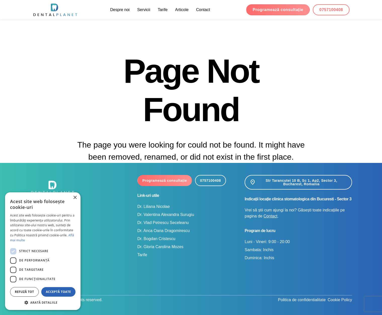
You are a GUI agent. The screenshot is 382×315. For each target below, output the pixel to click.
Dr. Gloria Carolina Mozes (160, 247)
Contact (203, 10)
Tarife (163, 10)
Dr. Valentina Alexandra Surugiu (165, 214)
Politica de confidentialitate (302, 300)
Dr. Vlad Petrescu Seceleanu (163, 222)
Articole (181, 10)
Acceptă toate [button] (58, 292)
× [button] (75, 198)
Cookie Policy (340, 300)
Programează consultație (278, 10)
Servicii (143, 10)
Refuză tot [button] (24, 292)
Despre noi (120, 10)
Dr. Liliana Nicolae (153, 206)
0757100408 (331, 10)
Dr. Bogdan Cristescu (156, 239)
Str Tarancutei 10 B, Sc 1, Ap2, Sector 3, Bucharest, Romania (293, 182)
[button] (42, 302)
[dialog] (43, 251)
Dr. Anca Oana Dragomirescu (163, 231)
